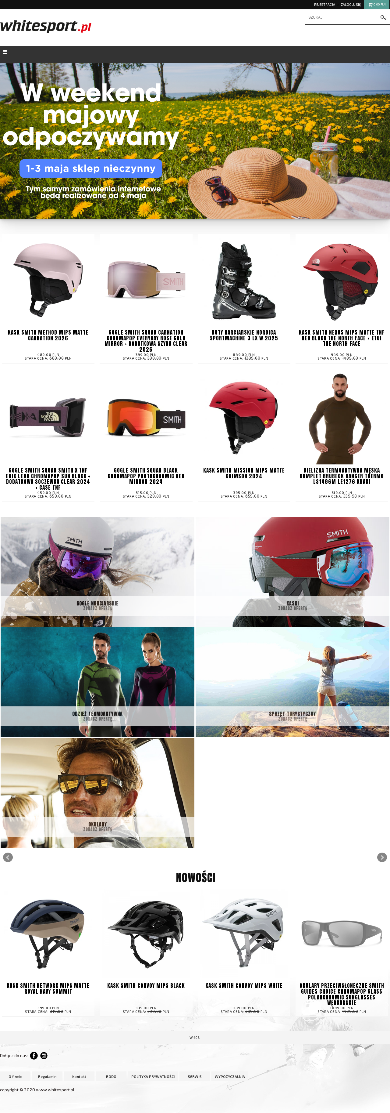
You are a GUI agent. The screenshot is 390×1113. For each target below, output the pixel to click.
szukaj (383, 18)
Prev (8, 857)
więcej (195, 1037)
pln (377, 5)
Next (382, 857)
